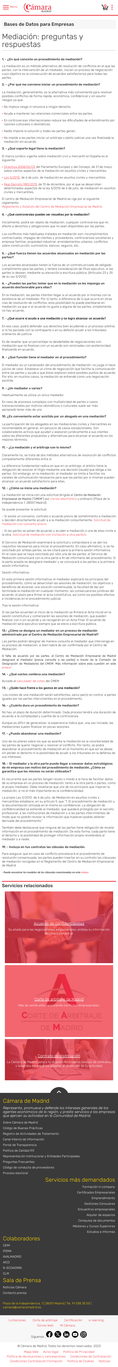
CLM (6, 1273)
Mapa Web (31, 1352)
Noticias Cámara (15, 1287)
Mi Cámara (67, 1325)
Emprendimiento (103, 1198)
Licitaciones (17, 1320)
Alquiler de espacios (101, 1215)
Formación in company (99, 1187)
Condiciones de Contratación (90, 1356)
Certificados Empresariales (96, 1192)
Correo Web (45, 1325)
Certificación (73, 1320)
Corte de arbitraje (45, 1320)
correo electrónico (63, 499)
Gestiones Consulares (99, 1204)
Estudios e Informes (101, 1232)
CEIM (6, 1245)
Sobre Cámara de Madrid (20, 1122)
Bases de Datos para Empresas (39, 24)
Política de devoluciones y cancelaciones (36, 1356)
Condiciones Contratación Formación (36, 1361)
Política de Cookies (80, 1361)
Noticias (104, 1361)
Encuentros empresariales (96, 1209)
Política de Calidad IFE (18, 1150)
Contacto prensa (15, 1293)
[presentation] (112, 8)
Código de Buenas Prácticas (23, 1128)
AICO (6, 1262)
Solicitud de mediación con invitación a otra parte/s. (50, 534)
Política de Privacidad (78, 1352)
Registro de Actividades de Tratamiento (31, 1134)
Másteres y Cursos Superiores (94, 1226)
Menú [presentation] (10, 7)
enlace (6, 667)
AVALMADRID (12, 1256)
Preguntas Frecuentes (19, 1162)
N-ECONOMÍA (12, 1268)
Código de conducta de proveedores (28, 1167)
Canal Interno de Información (23, 1139)
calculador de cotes (31, 681)
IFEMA (7, 1251)
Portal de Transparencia (20, 1145)
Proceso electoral (15, 1173)
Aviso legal (51, 1352)
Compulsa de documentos (96, 1220)
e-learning (96, 1320)
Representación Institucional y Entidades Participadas (41, 1156)
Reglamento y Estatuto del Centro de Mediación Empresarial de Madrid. (52, 206)
